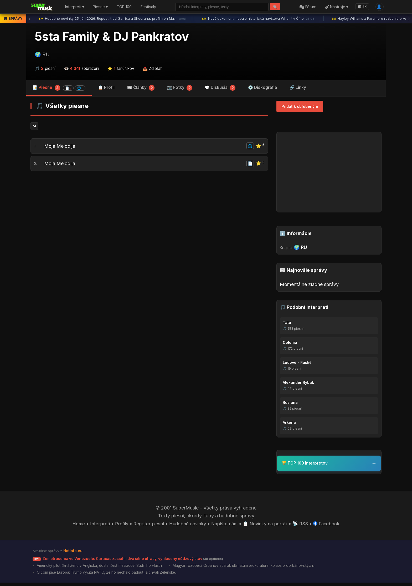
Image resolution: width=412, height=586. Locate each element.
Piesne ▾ (100, 7)
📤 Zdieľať (152, 69)
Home (74, 525)
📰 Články (140, 89)
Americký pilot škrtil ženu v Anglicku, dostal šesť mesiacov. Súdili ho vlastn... (104, 567)
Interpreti (95, 525)
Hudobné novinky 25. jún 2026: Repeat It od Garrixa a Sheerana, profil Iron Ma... (112, 19)
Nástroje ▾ (335, 7)
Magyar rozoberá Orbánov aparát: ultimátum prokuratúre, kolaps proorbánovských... (256, 567)
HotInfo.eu (73, 552)
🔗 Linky (298, 88)
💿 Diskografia (262, 88)
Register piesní (146, 525)
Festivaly (148, 7)
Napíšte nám (225, 525)
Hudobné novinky (186, 525)
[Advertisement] (149, 221)
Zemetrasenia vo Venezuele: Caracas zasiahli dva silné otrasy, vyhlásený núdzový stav (135, 560)
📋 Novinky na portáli (267, 525)
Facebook (331, 525)
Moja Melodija (60, 148)
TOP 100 (124, 7)
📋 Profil (106, 88)
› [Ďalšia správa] (409, 19)
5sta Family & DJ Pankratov (112, 37)
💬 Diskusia (220, 89)
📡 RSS (304, 525)
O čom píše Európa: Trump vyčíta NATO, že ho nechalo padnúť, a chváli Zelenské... (110, 575)
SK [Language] (361, 7)
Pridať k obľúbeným (299, 107)
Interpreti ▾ (74, 7)
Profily (118, 525)
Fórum (306, 7)
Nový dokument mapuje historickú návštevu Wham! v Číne (258, 19)
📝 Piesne (59, 89)
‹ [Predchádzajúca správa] (29, 19)
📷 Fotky (179, 89)
